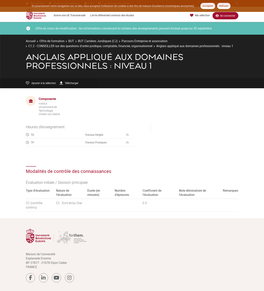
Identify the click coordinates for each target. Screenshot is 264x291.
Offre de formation (52, 41)
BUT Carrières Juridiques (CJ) (98, 41)
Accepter (208, 6)
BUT (71, 41)
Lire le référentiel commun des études (112, 15)
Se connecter (225, 15)
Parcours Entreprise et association (145, 41)
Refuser (223, 6)
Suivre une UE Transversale (69, 15)
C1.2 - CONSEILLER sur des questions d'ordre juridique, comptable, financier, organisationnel (90, 46)
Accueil (31, 41)
